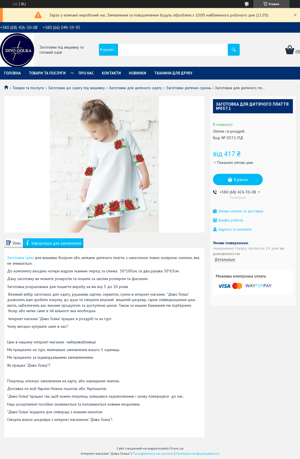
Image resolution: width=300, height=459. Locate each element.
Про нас (86, 73)
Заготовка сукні (20, 257)
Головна (12, 73)
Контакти (111, 73)
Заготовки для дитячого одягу (135, 87)
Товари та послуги (47, 73)
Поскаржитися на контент (153, 453)
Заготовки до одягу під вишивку (76, 87)
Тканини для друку (173, 73)
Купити (241, 179)
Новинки (137, 73)
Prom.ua (176, 448)
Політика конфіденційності (197, 453)
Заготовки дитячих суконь (188, 87)
